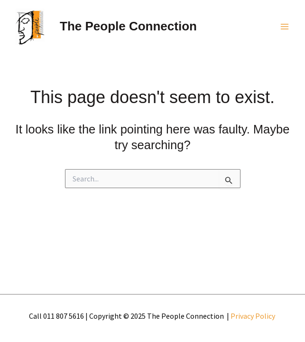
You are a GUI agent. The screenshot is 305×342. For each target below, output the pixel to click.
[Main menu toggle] (285, 27)
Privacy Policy (254, 316)
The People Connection (128, 26)
